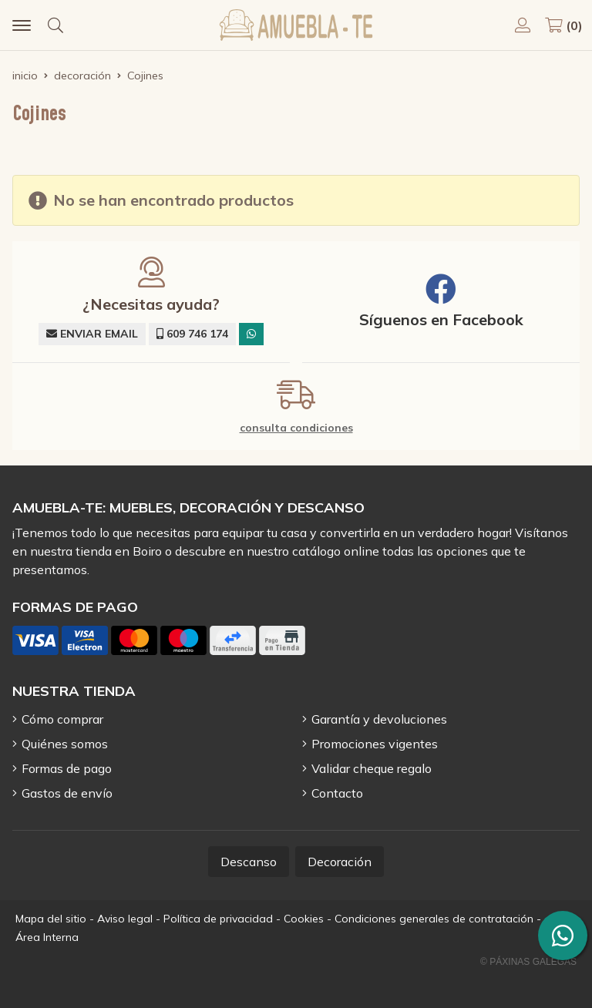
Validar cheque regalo (371, 768)
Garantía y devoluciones (379, 719)
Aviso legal (125, 919)
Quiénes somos (65, 743)
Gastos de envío (67, 793)
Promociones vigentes (374, 743)
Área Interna (47, 937)
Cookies (304, 919)
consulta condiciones (296, 428)
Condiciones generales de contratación (434, 919)
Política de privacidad (218, 919)
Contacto (337, 793)
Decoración (340, 861)
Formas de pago (67, 768)
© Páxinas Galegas (528, 961)
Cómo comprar (62, 719)
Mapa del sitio (50, 919)
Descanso (248, 861)
